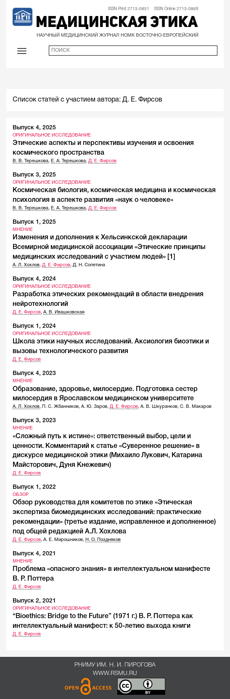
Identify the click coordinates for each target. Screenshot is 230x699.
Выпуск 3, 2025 (34, 175)
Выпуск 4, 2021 (34, 554)
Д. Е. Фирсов (102, 161)
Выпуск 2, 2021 (34, 601)
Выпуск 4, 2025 (34, 128)
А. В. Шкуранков (158, 406)
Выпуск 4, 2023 (34, 373)
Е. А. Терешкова (68, 161)
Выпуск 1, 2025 (34, 222)
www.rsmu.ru (115, 673)
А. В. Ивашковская (64, 312)
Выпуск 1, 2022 (34, 487)
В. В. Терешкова (30, 161)
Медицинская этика (117, 23)
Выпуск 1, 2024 (34, 326)
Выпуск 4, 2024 (34, 279)
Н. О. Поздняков (103, 540)
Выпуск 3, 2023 (34, 420)
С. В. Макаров (195, 406)
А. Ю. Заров (94, 406)
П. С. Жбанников (60, 406)
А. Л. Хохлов (26, 265)
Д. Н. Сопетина (89, 265)
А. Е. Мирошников (63, 540)
